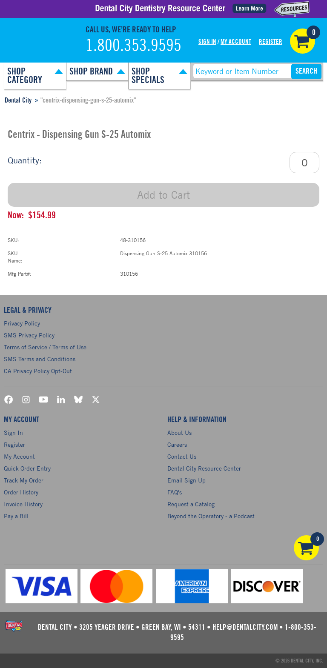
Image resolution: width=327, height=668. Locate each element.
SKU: (14, 240)
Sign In (207, 42)
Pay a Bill (16, 516)
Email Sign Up (186, 480)
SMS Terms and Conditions (39, 359)
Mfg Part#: (20, 273)
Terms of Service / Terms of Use (45, 347)
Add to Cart (163, 194)
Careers (177, 444)
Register (270, 42)
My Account (236, 42)
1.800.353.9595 (133, 45)
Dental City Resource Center (204, 468)
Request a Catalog (191, 504)
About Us (179, 432)
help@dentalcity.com (245, 627)
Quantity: (25, 160)
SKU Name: (15, 257)
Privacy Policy (22, 323)
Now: (16, 215)
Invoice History (23, 504)
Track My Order (23, 480)
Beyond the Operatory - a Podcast (211, 516)
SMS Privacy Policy (29, 335)
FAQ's (174, 492)
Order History (21, 492)
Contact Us (181, 456)
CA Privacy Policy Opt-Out (38, 370)
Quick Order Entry (27, 468)
